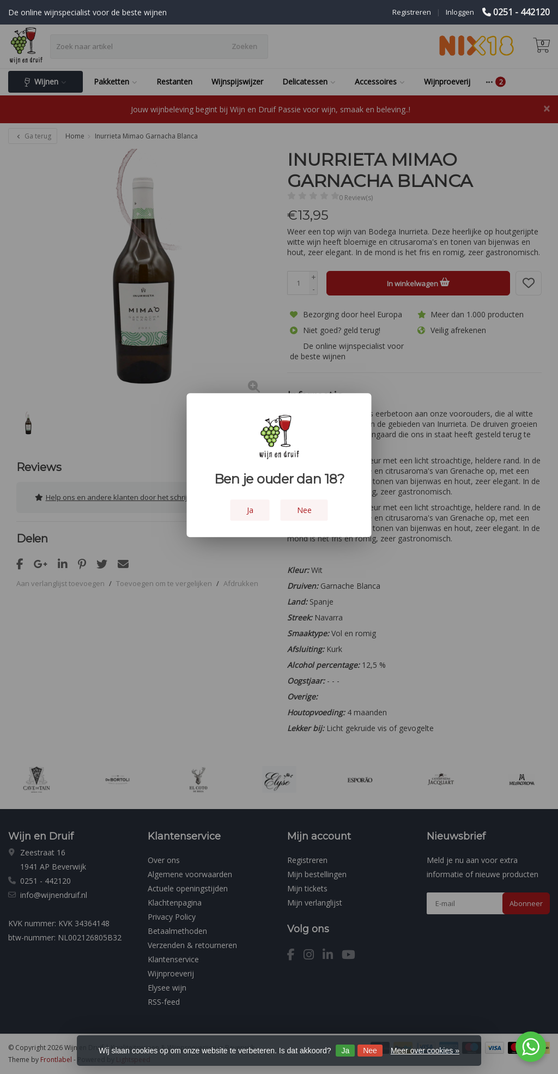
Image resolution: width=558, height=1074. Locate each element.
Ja (345, 1050)
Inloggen (460, 12)
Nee (370, 1050)
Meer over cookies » (425, 1050)
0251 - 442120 (521, 12)
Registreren (411, 12)
